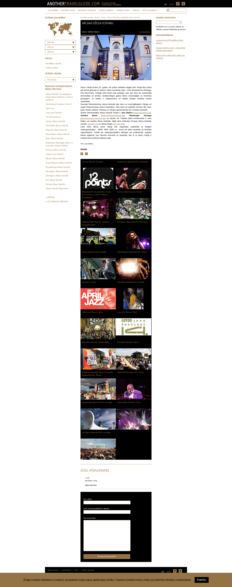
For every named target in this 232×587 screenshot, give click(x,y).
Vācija (50, 52)
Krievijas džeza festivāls (56, 150)
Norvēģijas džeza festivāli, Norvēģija (96, 433)
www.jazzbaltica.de (142, 113)
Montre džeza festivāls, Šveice (129, 402)
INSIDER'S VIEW (123, 10)
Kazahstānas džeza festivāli (58, 134)
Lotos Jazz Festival (53, 113)
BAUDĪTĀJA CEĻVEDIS (87, 10)
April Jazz (50, 108)
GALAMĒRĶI (53, 10)
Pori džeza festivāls (54, 180)
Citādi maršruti (52, 68)
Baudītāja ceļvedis (53, 64)
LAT (165, 5)
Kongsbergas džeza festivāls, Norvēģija (97, 402)
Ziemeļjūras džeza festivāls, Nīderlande (132, 222)
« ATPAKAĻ (50, 197)
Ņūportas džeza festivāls (56, 130)
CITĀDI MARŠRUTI (106, 10)
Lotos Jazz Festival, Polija (127, 312)
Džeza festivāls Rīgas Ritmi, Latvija (130, 372)
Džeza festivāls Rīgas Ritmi (57, 189)
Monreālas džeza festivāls (57, 126)
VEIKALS (135, 10)
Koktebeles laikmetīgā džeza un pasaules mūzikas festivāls (59, 144)
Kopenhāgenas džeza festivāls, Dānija (131, 252)
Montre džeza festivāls (55, 184)
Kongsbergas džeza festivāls (58, 167)
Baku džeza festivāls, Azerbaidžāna (95, 342)
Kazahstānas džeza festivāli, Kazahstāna (132, 162)
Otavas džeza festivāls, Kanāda (94, 252)
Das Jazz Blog (118, 124)
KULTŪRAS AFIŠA (68, 10)
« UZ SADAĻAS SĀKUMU (57, 202)
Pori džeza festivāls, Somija (127, 342)
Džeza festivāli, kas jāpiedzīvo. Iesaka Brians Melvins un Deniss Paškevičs (59, 97)
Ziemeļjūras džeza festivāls (57, 176)
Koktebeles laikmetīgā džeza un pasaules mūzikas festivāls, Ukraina (97, 373)
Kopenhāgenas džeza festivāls (59, 163)
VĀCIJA (50, 47)
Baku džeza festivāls (54, 138)
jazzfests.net (93, 124)
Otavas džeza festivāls (55, 121)
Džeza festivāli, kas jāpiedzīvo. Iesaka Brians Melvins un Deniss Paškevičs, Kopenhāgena (96, 195)
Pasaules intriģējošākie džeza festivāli (57, 80)
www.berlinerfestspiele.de (113, 115)
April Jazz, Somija (89, 282)
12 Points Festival (53, 117)
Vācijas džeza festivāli (55, 158)
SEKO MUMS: (88, 570)
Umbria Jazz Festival (54, 154)
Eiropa (50, 42)
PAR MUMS (53, 570)
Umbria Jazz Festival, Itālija (92, 312)
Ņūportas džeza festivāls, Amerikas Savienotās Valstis (95, 223)
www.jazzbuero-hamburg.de (93, 118)
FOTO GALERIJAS (149, 10)
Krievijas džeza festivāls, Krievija (129, 192)
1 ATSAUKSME (144, 32)
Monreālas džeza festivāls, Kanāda (130, 282)
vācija (103, 17)
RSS (76, 570)
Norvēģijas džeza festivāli (57, 171)
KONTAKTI (66, 570)
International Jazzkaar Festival (58, 104)
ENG (171, 5)
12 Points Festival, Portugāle (92, 162)
